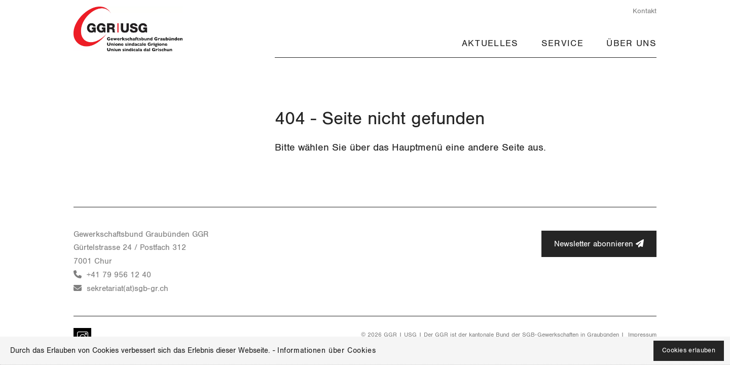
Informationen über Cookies (326, 350)
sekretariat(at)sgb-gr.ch (127, 288)
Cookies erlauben (688, 350)
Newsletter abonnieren (599, 243)
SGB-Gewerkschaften (550, 335)
